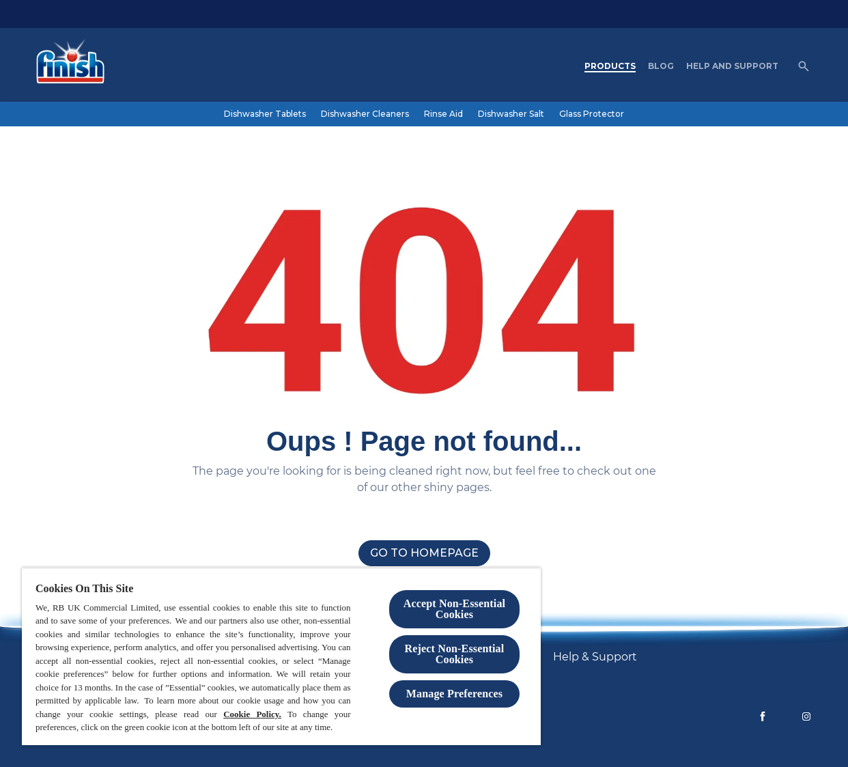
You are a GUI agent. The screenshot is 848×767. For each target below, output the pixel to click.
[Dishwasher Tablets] (265, 114)
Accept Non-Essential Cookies (454, 609)
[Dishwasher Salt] (511, 114)
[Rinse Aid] (443, 114)
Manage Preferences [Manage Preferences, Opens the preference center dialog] (454, 693)
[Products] (610, 66)
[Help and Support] (732, 66)
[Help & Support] (595, 657)
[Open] (803, 66)
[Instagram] (806, 716)
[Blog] (661, 66)
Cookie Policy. (252, 714)
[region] (281, 656)
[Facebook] (763, 716)
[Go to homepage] (424, 553)
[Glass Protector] (592, 114)
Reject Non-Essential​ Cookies (455, 654)
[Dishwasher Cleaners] (365, 114)
